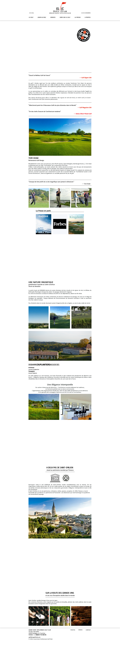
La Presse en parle (43, 210)
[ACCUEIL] (34, 13)
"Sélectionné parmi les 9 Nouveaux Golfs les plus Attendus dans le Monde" (52, 105)
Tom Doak (87, 184)
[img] (38, 198)
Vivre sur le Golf (60, 267)
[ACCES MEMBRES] (82, 13)
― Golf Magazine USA (84, 107)
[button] (38, 317)
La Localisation (60, 454)
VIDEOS (80, 630)
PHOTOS (72, 630)
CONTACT (88, 630)
